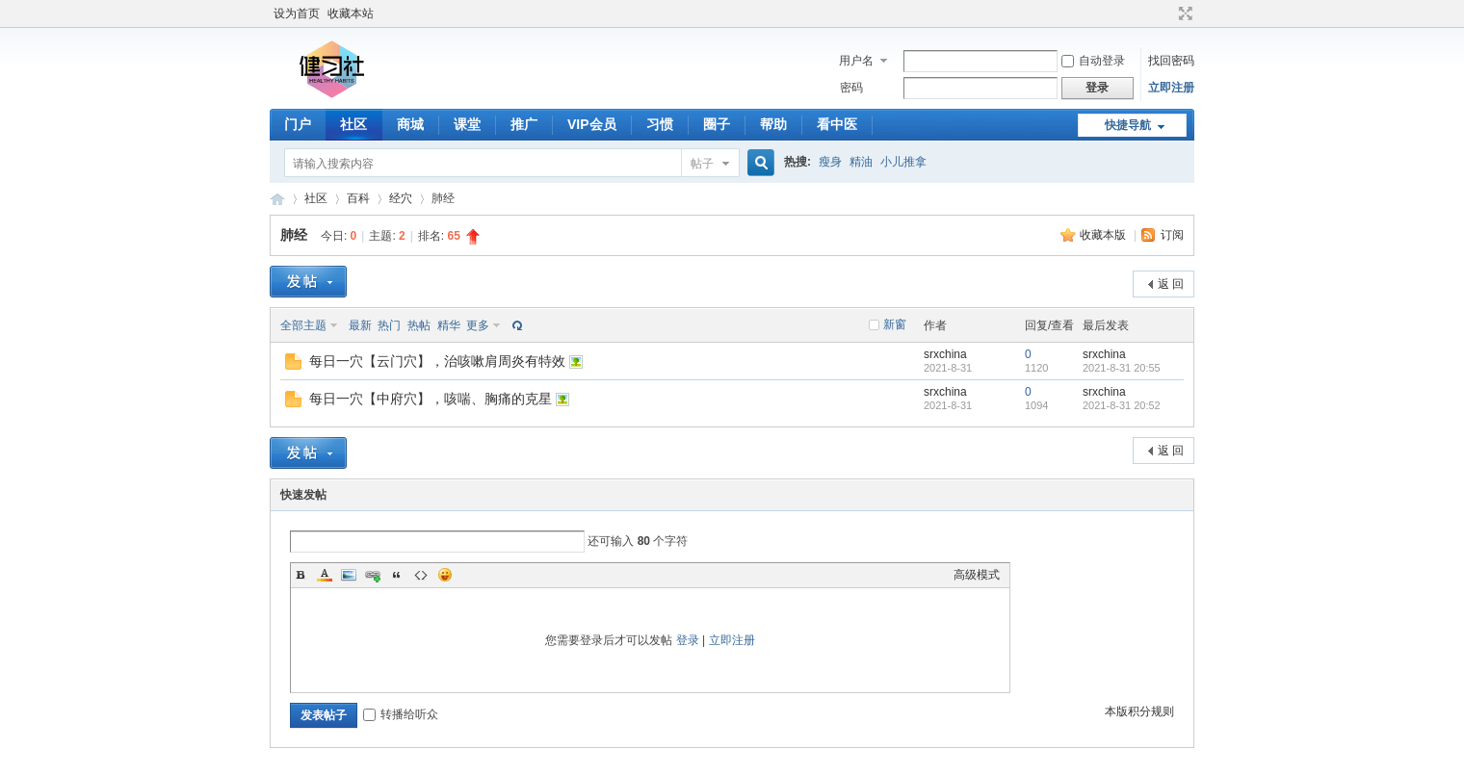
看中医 (837, 124)
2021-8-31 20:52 (1122, 405)
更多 (477, 325)
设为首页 (297, 13)
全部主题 (303, 325)
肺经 (293, 235)
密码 (851, 87)
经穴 (400, 198)
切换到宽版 (1183, 13)
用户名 (856, 60)
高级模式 (977, 574)
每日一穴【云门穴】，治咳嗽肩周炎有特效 (437, 361)
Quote (396, 574)
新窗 (894, 324)
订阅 (1172, 235)
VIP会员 (591, 124)
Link (372, 574)
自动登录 (1093, 60)
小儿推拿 (903, 161)
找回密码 (1171, 60)
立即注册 (1171, 87)
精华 (448, 325)
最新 (360, 325)
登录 (687, 640)
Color (324, 574)
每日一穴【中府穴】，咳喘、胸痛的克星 (430, 398)
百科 (358, 198)
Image (348, 574)
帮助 (773, 124)
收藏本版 (1104, 235)
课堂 (467, 124)
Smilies (445, 574)
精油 (861, 161)
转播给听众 (400, 714)
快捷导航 (1128, 125)
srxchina (945, 354)
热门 (389, 325)
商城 (410, 124)
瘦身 (830, 161)
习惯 (659, 124)
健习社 (277, 199)
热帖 (419, 325)
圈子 (716, 124)
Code (421, 574)
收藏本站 (350, 13)
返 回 (1171, 284)
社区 (353, 124)
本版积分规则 (1139, 711)
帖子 (702, 163)
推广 (523, 124)
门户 (297, 124)
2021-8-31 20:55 (1122, 368)
